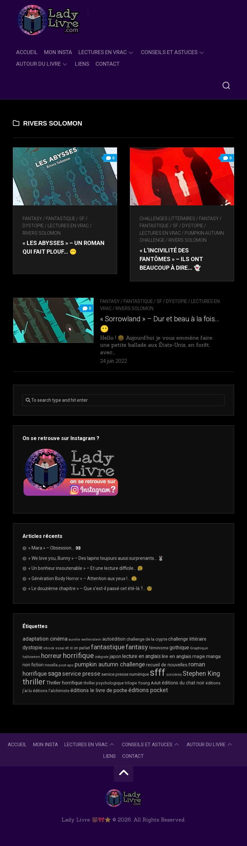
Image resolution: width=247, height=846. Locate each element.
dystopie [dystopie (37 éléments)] (32, 647)
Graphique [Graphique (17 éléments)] (199, 648)
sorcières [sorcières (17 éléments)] (174, 674)
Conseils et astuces (169, 52)
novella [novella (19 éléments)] (51, 665)
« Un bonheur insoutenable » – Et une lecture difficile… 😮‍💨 (85, 568)
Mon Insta (58, 52)
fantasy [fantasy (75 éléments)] (137, 647)
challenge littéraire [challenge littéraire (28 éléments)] (187, 639)
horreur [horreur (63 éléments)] (51, 656)
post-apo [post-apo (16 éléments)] (66, 665)
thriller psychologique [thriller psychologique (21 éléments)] (104, 683)
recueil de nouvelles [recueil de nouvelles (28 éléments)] (167, 665)
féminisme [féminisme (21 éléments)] (159, 647)
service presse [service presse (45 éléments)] (81, 674)
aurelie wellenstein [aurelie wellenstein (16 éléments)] (85, 639)
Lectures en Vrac (102, 52)
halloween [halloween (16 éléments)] (31, 657)
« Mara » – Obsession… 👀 (54, 547)
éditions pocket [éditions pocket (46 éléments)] (148, 690)
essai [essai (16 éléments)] (59, 648)
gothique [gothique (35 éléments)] (179, 647)
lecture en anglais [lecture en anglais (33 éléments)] (141, 656)
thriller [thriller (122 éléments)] (34, 681)
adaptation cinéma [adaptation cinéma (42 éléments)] (45, 638)
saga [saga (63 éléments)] (54, 673)
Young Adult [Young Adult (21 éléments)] (149, 683)
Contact (108, 64)
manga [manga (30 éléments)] (213, 656)
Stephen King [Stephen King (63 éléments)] (201, 673)
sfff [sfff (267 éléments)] (157, 672)
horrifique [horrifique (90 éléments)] (78, 655)
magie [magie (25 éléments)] (198, 656)
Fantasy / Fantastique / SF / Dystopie (143, 301)
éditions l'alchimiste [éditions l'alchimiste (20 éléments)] (51, 690)
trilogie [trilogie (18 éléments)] (131, 683)
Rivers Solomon (41, 233)
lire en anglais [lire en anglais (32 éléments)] (176, 656)
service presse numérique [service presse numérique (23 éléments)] (125, 674)
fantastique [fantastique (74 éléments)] (108, 647)
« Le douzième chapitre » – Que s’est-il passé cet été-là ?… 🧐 (90, 588)
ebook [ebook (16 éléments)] (48, 648)
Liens (82, 64)
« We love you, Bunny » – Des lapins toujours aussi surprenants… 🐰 (95, 558)
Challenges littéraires (167, 218)
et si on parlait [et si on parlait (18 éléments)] (77, 648)
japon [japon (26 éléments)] (115, 656)
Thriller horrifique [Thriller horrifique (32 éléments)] (64, 683)
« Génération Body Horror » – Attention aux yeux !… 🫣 (82, 578)
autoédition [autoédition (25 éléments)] (113, 639)
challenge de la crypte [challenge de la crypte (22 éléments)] (146, 639)
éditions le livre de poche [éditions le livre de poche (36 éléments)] (98, 690)
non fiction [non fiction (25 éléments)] (33, 664)
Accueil (27, 52)
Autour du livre (38, 64)
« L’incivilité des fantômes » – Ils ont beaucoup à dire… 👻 (171, 259)
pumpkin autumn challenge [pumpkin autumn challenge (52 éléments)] (110, 664)
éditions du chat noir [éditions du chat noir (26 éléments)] (183, 682)
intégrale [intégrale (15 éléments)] (102, 657)
